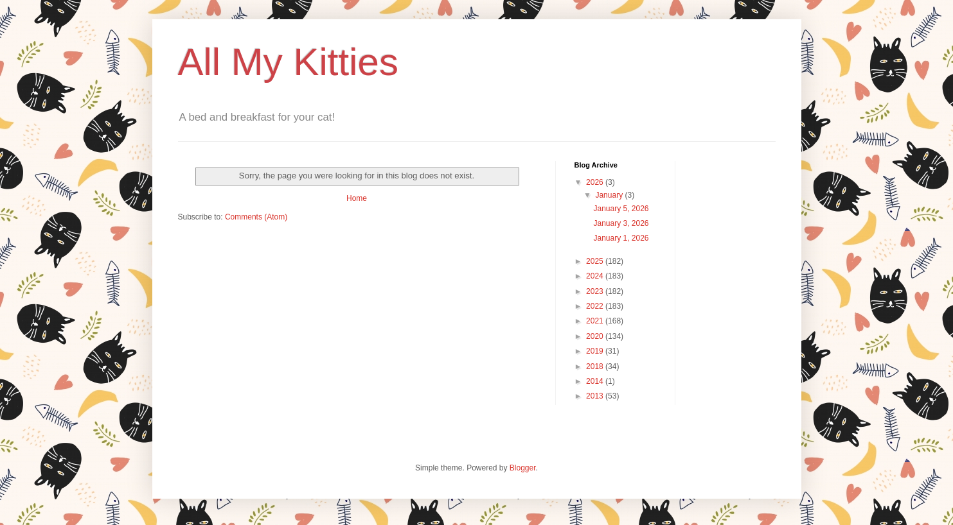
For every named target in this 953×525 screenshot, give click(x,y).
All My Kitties (288, 61)
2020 (595, 336)
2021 (595, 320)
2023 (595, 291)
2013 (595, 396)
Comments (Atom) (256, 216)
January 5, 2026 (620, 208)
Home (356, 198)
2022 (595, 306)
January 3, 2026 (620, 223)
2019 (595, 351)
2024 (595, 275)
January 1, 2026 (620, 238)
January (610, 195)
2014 (595, 381)
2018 (595, 366)
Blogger (523, 467)
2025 (595, 261)
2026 (595, 182)
